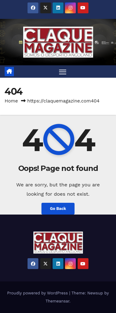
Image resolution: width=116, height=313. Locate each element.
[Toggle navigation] (63, 71)
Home (11, 101)
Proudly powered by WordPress (38, 293)
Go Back (58, 208)
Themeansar (57, 301)
